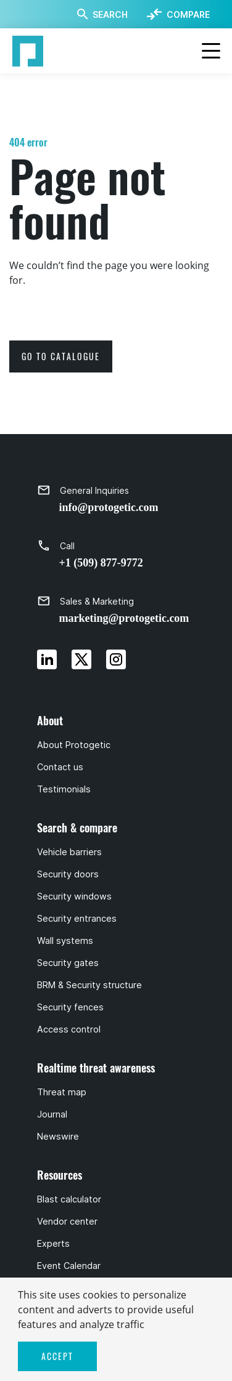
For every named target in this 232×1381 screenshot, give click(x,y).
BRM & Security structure (89, 985)
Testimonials (64, 789)
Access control (69, 1029)
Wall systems (65, 940)
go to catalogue (61, 356)
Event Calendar (69, 1265)
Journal (52, 1114)
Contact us (60, 767)
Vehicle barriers (69, 852)
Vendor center (67, 1221)
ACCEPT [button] (57, 1356)
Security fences (70, 1007)
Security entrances (77, 918)
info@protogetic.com (109, 507)
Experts (53, 1243)
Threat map (61, 1092)
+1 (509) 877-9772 (101, 563)
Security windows (74, 896)
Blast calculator (69, 1199)
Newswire (58, 1136)
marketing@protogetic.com (124, 618)
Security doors (68, 874)
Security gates (68, 962)
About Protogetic (73, 745)
